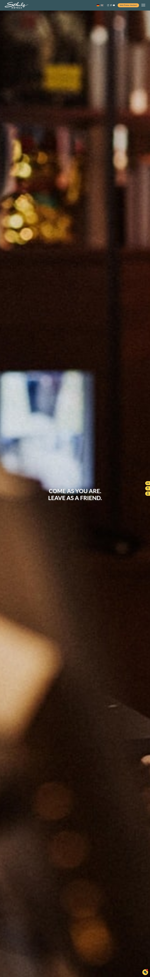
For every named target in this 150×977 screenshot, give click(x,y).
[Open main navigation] (143, 5)
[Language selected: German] (102, 5)
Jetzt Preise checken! (128, 5)
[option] (102, 5)
